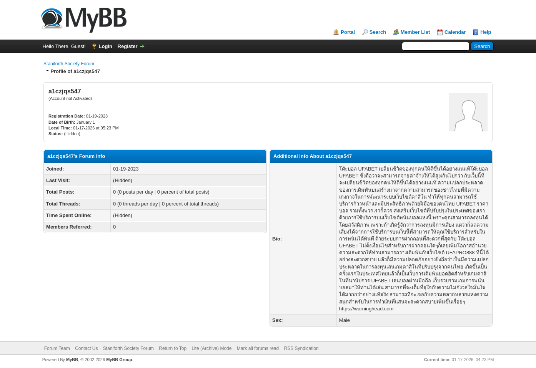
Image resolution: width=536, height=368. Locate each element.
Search (378, 32)
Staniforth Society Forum (68, 63)
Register (128, 46)
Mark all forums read (258, 348)
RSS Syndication (301, 348)
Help (485, 32)
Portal (348, 32)
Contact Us (86, 348)
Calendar (455, 32)
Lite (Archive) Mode (211, 348)
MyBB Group (119, 359)
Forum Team (57, 348)
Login (105, 46)
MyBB (72, 359)
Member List (415, 32)
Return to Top (172, 348)
